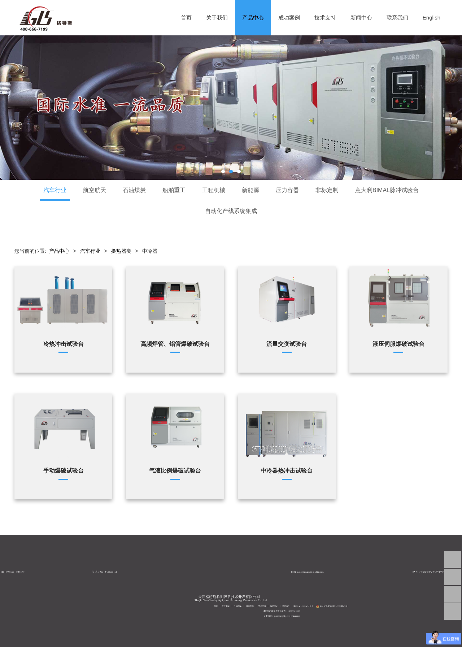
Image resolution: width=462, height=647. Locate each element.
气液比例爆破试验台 (175, 470)
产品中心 (253, 17)
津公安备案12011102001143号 (329, 611)
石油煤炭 (134, 190)
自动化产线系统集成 (231, 211)
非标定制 (327, 190)
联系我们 (397, 17)
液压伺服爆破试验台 (398, 343)
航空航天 (94, 190)
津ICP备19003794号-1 (320, 611)
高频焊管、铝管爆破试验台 (175, 343)
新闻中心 (361, 17)
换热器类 (121, 251)
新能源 (250, 190)
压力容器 (287, 190)
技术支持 (325, 17)
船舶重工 (174, 190)
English (431, 17)
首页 (186, 17)
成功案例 (289, 17)
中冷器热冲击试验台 (287, 470)
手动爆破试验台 (63, 470)
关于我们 (217, 17)
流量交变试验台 (286, 343)
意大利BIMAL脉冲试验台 (387, 190)
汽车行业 (54, 190)
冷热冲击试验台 (63, 343)
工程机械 (213, 190)
